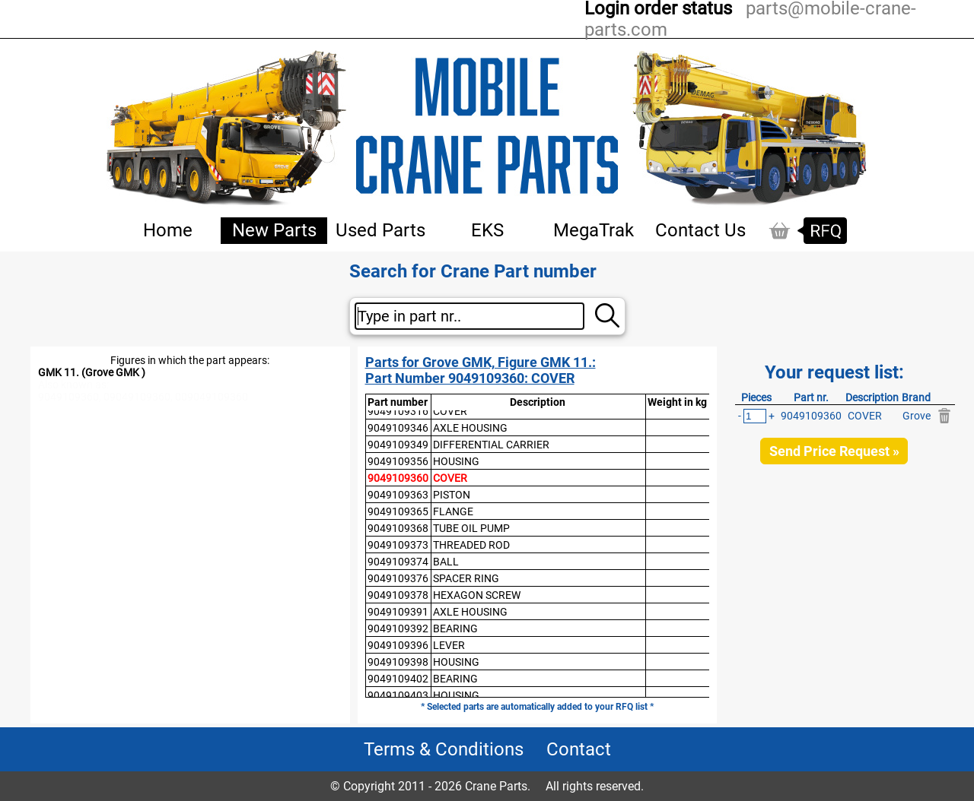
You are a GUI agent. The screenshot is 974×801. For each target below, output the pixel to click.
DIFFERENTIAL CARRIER (491, 444)
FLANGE (453, 511)
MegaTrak (593, 230)
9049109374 (398, 562)
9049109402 (398, 679)
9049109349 (398, 444)
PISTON (451, 495)
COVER (450, 411)
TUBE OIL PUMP (471, 528)
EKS (487, 230)
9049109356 (398, 461)
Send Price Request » (834, 451)
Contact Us (700, 230)
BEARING (455, 628)
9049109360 (398, 478)
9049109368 (398, 528)
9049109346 (398, 428)
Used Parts (380, 230)
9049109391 (398, 612)
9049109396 (398, 645)
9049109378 (398, 595)
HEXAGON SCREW (476, 595)
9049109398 (398, 662)
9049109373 (398, 545)
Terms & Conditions (444, 749)
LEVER (449, 645)
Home (168, 230)
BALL (446, 562)
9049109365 (398, 511)
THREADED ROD (471, 545)
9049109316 (398, 411)
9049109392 (398, 628)
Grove (916, 416)
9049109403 (398, 695)
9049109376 (398, 578)
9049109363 (398, 495)
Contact (578, 749)
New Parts (274, 230)
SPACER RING (466, 578)
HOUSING (456, 461)
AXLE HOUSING (470, 428)
